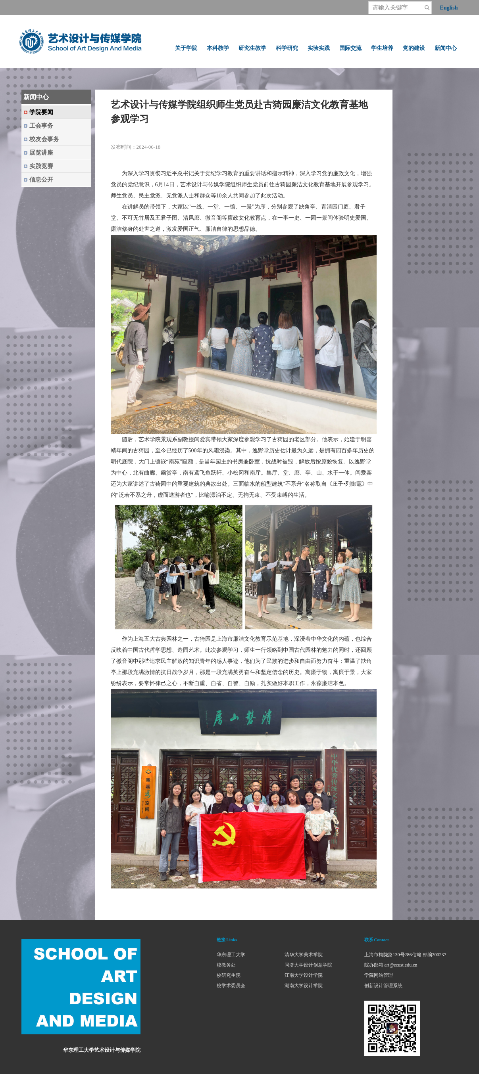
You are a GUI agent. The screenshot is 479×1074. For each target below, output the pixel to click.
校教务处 (226, 965)
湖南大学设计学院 (304, 985)
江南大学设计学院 (304, 975)
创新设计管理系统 (383, 985)
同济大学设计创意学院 (308, 965)
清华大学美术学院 (304, 954)
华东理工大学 (231, 954)
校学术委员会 (231, 985)
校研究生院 (228, 975)
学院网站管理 (378, 975)
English (449, 8)
